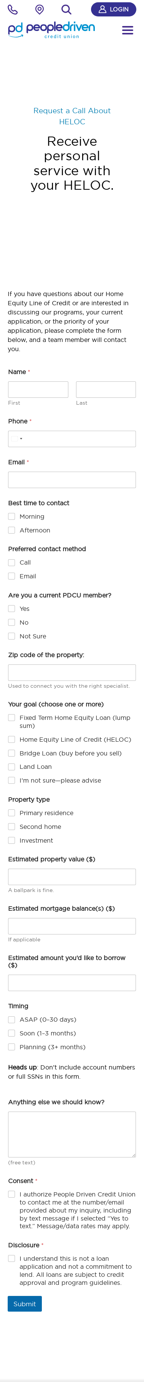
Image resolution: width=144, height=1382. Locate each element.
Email (18, 462)
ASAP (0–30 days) (48, 1019)
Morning (32, 516)
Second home (40, 826)
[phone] (13, 11)
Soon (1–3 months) (48, 1033)
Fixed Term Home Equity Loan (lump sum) (75, 721)
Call (25, 562)
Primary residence (46, 813)
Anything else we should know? (56, 1102)
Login (114, 9)
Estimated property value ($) (51, 859)
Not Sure (33, 636)
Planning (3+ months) (53, 1047)
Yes (25, 608)
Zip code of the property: (46, 655)
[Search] (66, 10)
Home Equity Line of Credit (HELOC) (75, 739)
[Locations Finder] (39, 11)
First (14, 403)
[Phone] (72, 439)
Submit (24, 1304)
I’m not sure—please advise (60, 780)
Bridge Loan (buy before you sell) (71, 753)
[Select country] (16, 439)
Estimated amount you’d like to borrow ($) (67, 961)
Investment (36, 840)
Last (82, 403)
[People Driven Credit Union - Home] (51, 29)
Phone (20, 421)
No (24, 622)
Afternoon (35, 530)
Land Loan (36, 766)
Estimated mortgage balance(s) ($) (61, 908)
